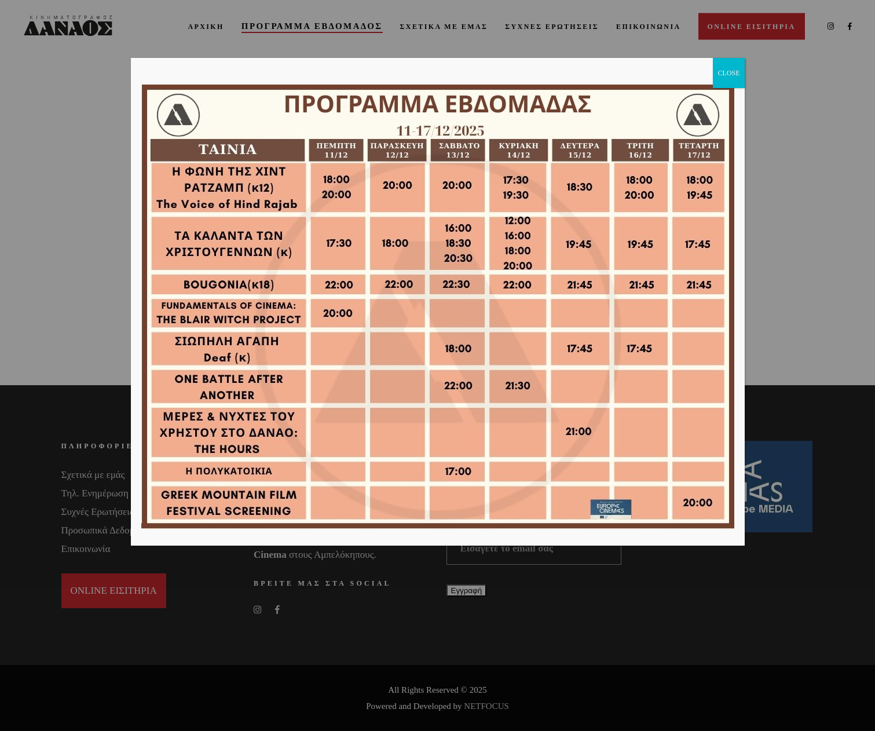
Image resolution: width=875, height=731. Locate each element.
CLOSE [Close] (728, 73)
